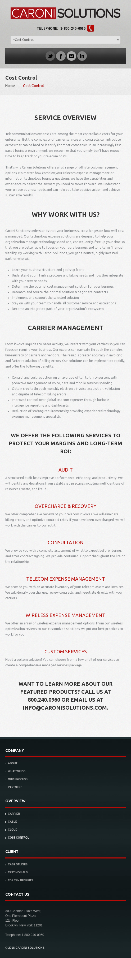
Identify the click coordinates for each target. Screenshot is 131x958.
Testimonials (18, 872)
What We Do (16, 771)
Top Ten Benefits (20, 880)
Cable (12, 821)
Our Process (18, 779)
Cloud (12, 829)
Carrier (14, 813)
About (12, 763)
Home (10, 86)
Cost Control (18, 837)
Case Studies (18, 864)
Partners (15, 787)
